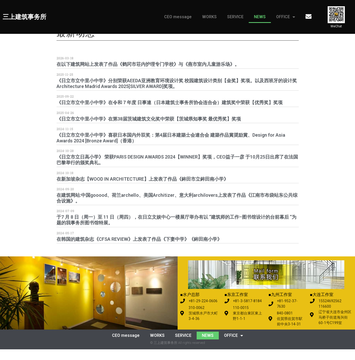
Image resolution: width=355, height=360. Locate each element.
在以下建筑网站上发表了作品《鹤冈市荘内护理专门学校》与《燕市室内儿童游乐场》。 (148, 75)
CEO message (178, 16)
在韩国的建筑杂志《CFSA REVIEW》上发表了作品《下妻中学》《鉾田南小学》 (139, 249)
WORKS (209, 16)
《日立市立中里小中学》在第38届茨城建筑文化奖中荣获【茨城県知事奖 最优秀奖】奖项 (149, 129)
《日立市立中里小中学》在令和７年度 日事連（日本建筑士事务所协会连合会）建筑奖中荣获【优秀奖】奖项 (170, 113)
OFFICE (285, 17)
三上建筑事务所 (24, 17)
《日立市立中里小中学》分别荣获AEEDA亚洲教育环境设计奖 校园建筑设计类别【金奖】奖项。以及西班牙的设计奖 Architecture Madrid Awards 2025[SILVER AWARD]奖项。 (177, 94)
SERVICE (235, 16)
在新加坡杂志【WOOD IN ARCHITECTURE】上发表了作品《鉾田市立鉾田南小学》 (142, 189)
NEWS (260, 16)
